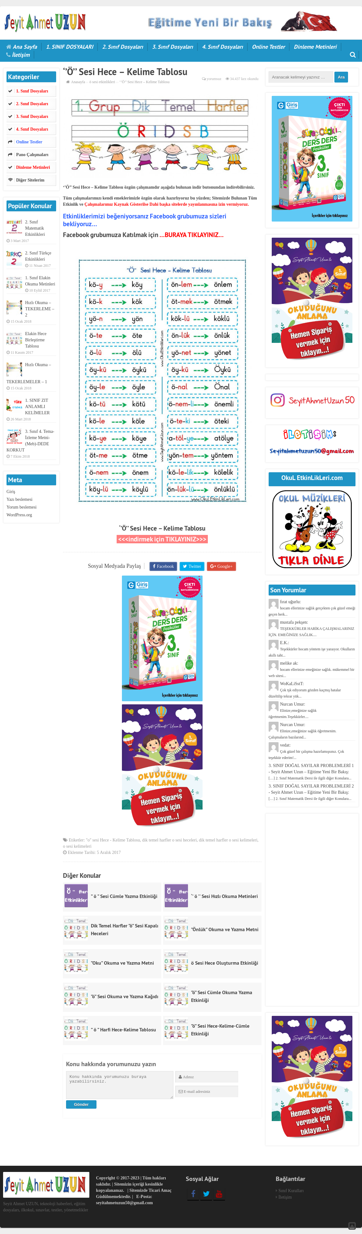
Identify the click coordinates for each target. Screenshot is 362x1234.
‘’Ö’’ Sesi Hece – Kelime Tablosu (162, 528)
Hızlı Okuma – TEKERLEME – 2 (39, 308)
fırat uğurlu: (312, 608)
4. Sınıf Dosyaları (222, 46)
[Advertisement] (312, 910)
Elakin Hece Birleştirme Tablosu (36, 339)
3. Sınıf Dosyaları (172, 46)
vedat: (306, 751)
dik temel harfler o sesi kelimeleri (228, 840)
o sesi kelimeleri (77, 846)
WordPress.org (19, 515)
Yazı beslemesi (20, 499)
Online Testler (268, 46)
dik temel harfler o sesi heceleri (169, 840)
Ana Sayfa (25, 46)
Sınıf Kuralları (291, 1190)
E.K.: (312, 648)
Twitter (195, 566)
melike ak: (312, 669)
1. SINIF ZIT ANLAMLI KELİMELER (37, 406)
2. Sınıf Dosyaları (122, 46)
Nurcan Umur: (293, 710)
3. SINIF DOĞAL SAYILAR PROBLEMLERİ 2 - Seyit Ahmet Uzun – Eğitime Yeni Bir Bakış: (311, 792)
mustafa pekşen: (311, 628)
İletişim (20, 54)
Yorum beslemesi (22, 507)
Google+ (225, 566)
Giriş (11, 491)
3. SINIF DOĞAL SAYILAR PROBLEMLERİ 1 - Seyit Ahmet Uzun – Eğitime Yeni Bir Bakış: (311, 771)
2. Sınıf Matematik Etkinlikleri (35, 228)
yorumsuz (214, 79)
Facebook (165, 566)
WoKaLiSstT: (305, 689)
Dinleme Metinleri (315, 46)
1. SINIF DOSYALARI (69, 46)
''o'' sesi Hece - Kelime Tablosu (113, 840)
